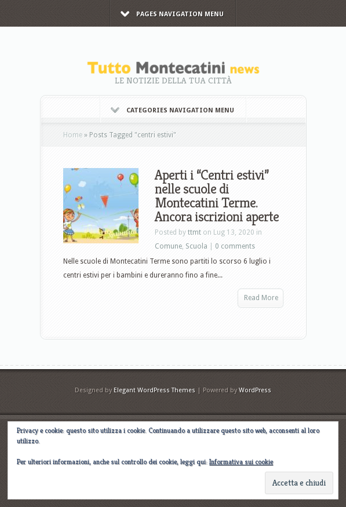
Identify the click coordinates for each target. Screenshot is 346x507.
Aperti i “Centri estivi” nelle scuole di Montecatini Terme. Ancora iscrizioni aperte (217, 195)
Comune (168, 246)
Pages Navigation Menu (172, 14)
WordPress (255, 390)
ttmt (194, 232)
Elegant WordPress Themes (154, 390)
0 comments (235, 246)
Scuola (196, 246)
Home (72, 135)
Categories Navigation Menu (172, 110)
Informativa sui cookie (241, 461)
